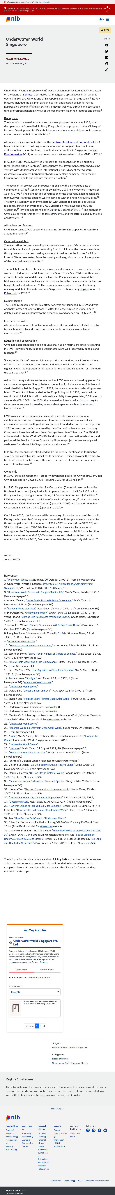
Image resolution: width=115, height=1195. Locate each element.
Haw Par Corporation (39, 982)
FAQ (80, 1185)
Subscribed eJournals (43, 1165)
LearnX (25, 1151)
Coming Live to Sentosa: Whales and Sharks (46, 617)
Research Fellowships (43, 1172)
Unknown (15, 749)
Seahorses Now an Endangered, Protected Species (37, 781)
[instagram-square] (100, 1136)
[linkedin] (89, 1136)
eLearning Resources (27, 1140)
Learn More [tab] (21, 974)
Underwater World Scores (22, 641)
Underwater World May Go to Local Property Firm (36, 798)
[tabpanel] (35, 983)
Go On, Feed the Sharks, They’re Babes (52, 765)
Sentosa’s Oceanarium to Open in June (31, 646)
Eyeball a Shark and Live (37, 691)
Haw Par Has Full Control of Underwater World (42, 810)
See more (44, 967)
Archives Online (42, 1140)
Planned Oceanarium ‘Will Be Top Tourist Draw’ (54, 625)
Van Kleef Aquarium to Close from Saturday (50, 670)
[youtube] (106, 1136)
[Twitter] (107, 53)
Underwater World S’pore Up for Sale (47, 633)
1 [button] (36, 1030)
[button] (101, 19)
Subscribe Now (74, 1140)
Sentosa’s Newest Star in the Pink (28, 753)
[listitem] (12, 1131)
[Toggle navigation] (107, 19)
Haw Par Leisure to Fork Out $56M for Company (36, 806)
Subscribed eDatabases (43, 1157)
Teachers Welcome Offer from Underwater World (36, 728)
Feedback (69, 1185)
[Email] (107, 59)
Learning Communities (28, 1146)
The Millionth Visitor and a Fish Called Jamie (33, 662)
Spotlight (31, 678)
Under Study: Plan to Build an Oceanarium (49, 600)
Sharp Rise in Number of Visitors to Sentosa (52, 654)
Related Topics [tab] (47, 974)
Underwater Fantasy (36, 613)
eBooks (10, 1138)
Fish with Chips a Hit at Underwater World (47, 790)
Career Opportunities (60, 1137)
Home (13, 736)
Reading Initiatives (11, 1153)
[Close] (111, 6)
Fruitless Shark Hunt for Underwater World (47, 699)
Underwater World (18, 580)
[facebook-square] (95, 1136)
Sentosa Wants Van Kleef (21, 608)
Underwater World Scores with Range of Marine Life (36, 592)
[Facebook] (106, 47)
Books (10, 1134)
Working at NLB (59, 1146)
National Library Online (42, 1148)
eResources (53, 720)
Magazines (12, 1141)
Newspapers (11, 1146)
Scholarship (59, 1151)
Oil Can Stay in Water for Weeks (47, 773)
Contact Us (55, 1185)
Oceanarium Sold (19, 802)
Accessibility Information (97, 1185)
